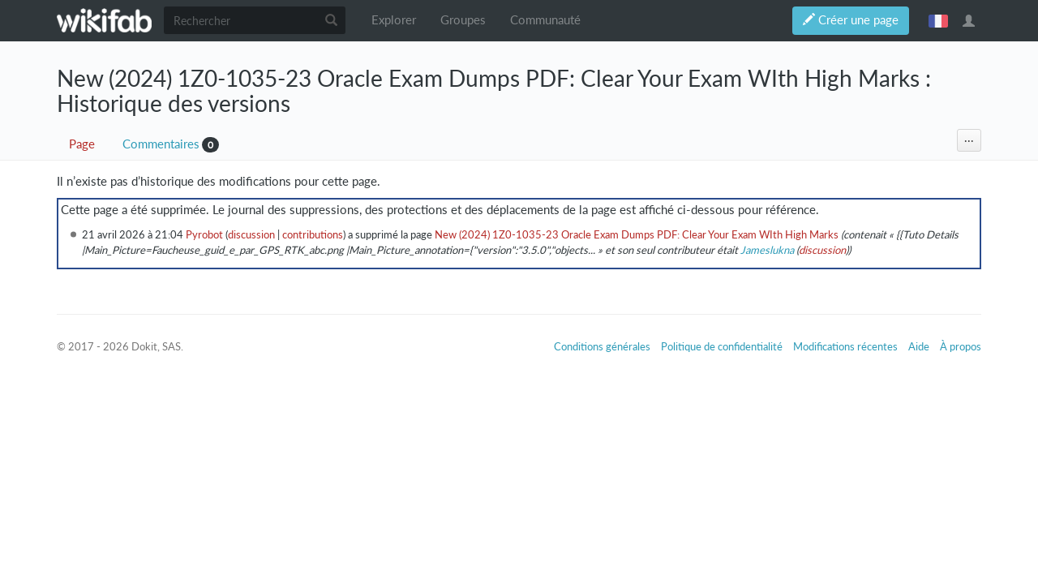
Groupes (463, 20)
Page (82, 144)
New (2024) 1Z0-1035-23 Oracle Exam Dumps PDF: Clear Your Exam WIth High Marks (637, 234)
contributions (312, 234)
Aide (918, 346)
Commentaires (160, 144)
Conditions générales (602, 346)
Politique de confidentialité (722, 346)
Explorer (393, 20)
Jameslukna (767, 249)
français (938, 20)
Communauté (545, 20)
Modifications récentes (845, 346)
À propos (960, 346)
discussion (251, 234)
